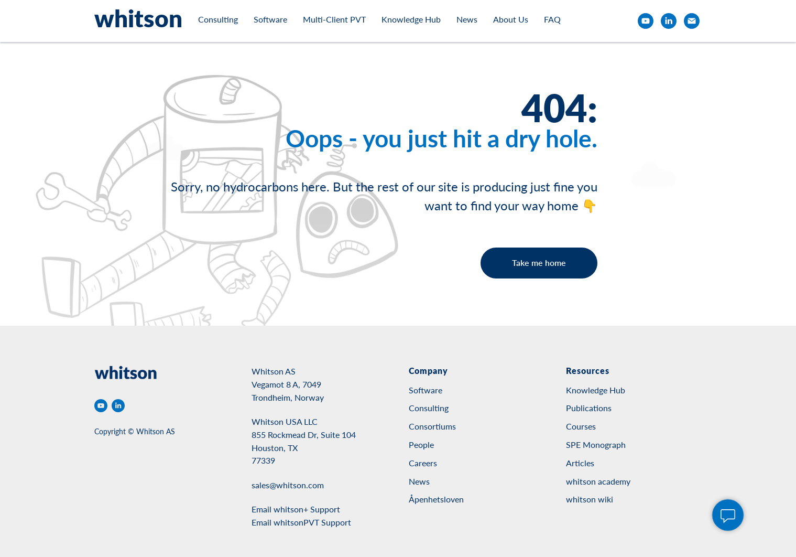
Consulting (218, 19)
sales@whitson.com (288, 485)
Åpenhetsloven (436, 499)
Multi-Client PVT (334, 19)
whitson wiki (589, 499)
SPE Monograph (596, 444)
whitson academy (598, 481)
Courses (581, 426)
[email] (692, 21)
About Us (510, 19)
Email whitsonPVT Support (301, 522)
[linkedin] (669, 21)
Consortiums (432, 426)
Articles (580, 463)
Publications (589, 408)
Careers (423, 463)
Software (270, 19)
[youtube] (645, 21)
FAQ (552, 19)
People (421, 444)
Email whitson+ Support (296, 509)
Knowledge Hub (411, 19)
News (466, 19)
